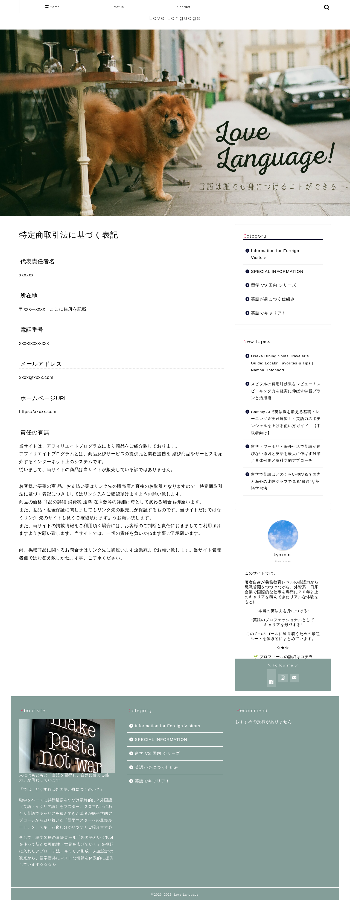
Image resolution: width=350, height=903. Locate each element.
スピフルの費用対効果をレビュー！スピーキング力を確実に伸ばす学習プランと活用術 (286, 391)
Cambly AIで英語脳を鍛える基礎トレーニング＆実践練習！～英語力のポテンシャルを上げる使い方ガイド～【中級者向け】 (286, 422)
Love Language (175, 17)
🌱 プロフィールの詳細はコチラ (283, 657)
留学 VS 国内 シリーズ (273, 285)
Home (52, 6)
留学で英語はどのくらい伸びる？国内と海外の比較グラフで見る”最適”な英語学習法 (286, 481)
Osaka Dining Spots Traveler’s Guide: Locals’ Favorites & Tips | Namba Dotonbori (282, 363)
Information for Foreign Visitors (275, 254)
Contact (184, 7)
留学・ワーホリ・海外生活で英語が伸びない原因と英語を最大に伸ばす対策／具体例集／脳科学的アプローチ (286, 454)
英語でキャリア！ (268, 313)
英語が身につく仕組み (273, 299)
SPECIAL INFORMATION (277, 271)
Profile (118, 7)
